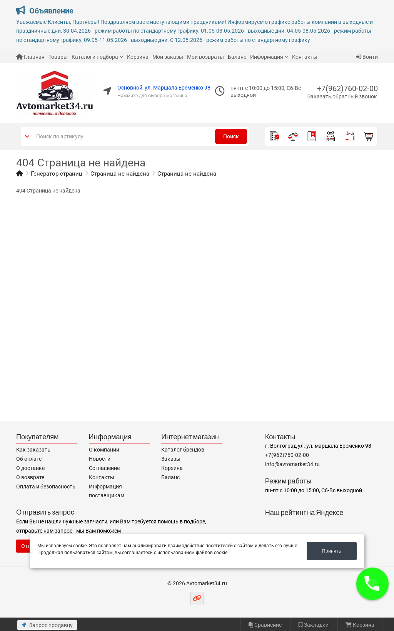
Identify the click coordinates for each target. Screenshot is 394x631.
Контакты (304, 57)
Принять (331, 551)
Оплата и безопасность (45, 486)
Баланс (237, 57)
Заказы (170, 459)
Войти (367, 57)
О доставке (30, 468)
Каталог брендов (182, 450)
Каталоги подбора (95, 57)
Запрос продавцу (47, 625)
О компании (104, 450)
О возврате (30, 477)
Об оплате (29, 459)
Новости (99, 459)
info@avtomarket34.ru (292, 464)
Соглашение (104, 468)
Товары (58, 57)
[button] (372, 583)
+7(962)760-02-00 (347, 88)
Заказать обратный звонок (342, 96)
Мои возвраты (205, 57)
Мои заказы (167, 57)
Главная (30, 57)
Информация (266, 57)
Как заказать (33, 450)
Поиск (231, 136)
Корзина (138, 57)
